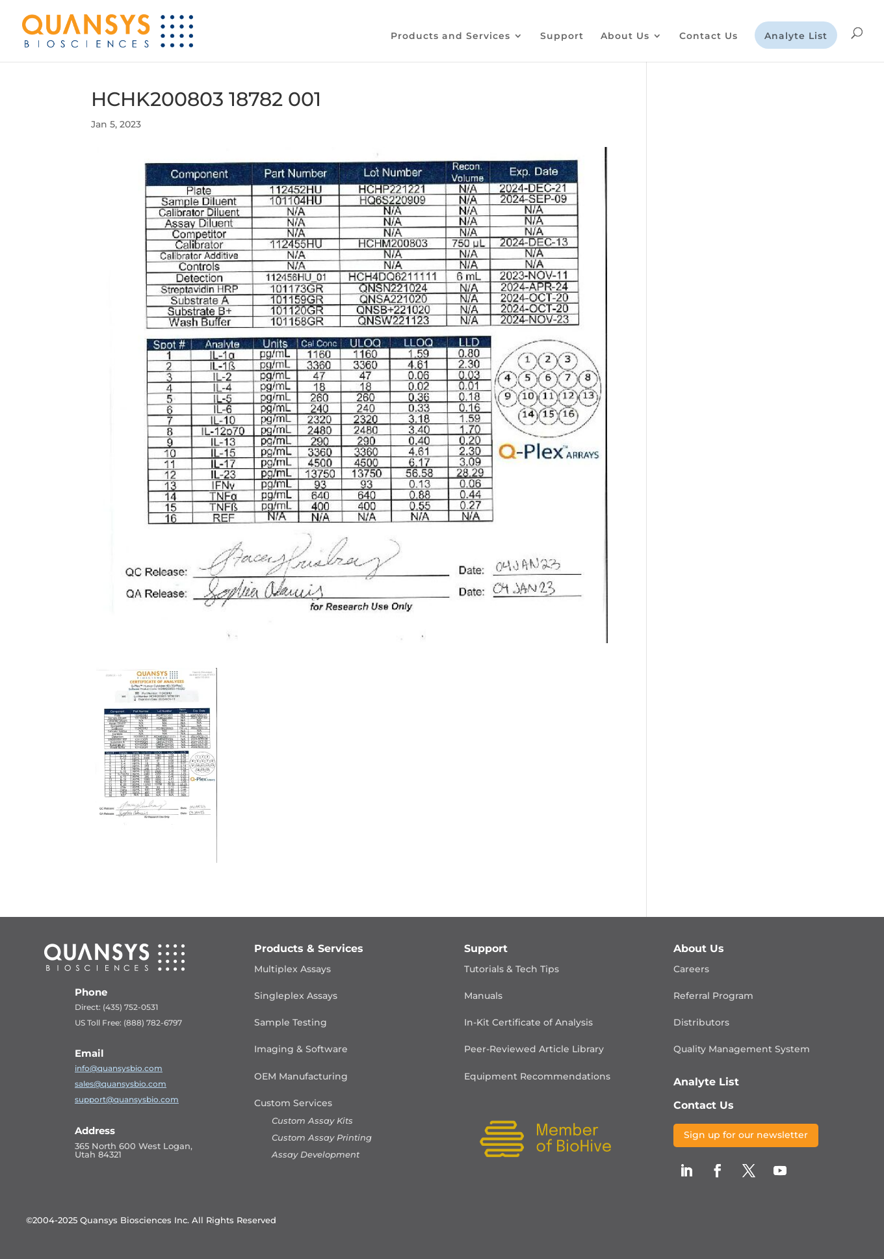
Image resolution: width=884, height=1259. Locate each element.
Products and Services (450, 36)
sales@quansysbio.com (120, 1084)
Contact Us (708, 36)
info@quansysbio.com (118, 1068)
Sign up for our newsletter (746, 1135)
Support (562, 36)
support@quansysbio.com (127, 1099)
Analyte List (795, 36)
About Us (625, 36)
